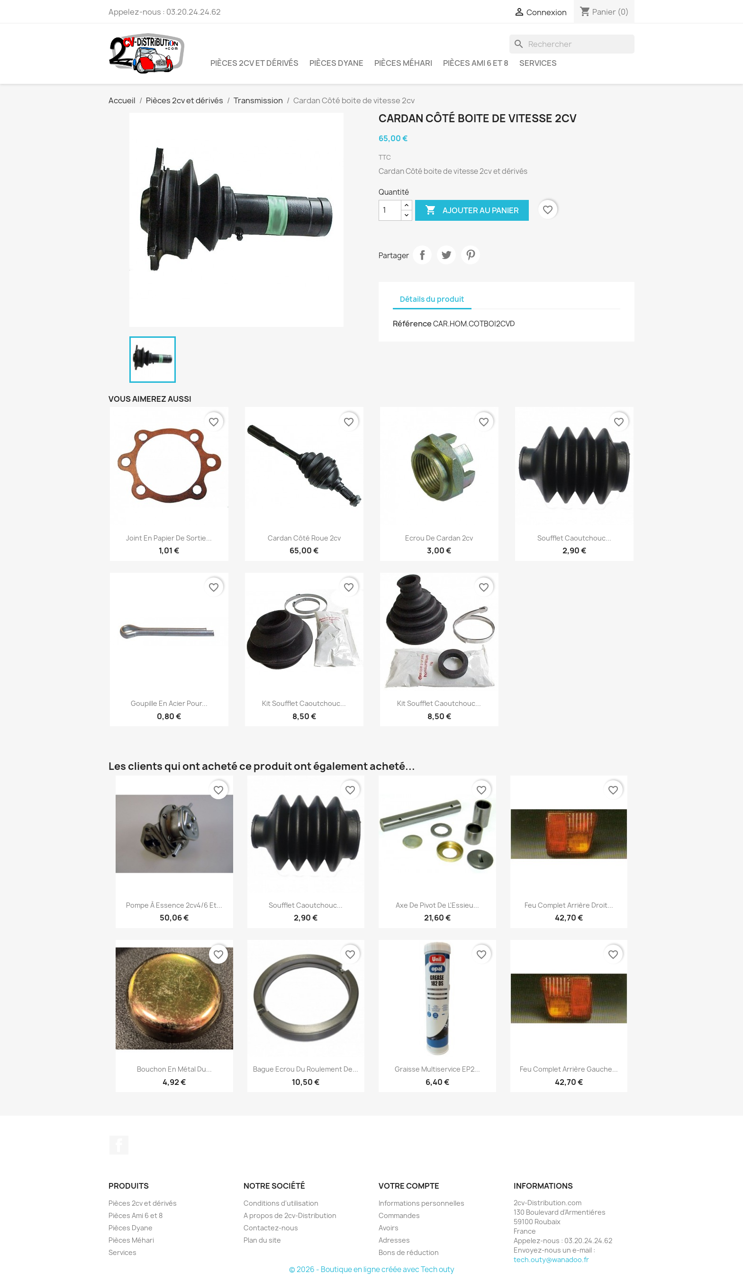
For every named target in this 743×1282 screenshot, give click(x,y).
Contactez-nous (271, 1227)
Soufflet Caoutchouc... (574, 537)
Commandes (399, 1215)
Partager (422, 254)
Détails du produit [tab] (432, 299)
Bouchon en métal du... (174, 1069)
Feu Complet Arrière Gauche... (569, 1069)
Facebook (118, 1145)
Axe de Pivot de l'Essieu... (437, 905)
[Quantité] (390, 210)
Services (538, 63)
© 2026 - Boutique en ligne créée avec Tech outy (371, 1269)
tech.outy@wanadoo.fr (551, 1259)
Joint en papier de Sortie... (169, 537)
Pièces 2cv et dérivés (254, 63)
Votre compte (409, 1186)
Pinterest (470, 254)
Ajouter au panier (472, 210)
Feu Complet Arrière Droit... (569, 905)
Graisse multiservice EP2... (437, 1069)
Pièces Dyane (336, 63)
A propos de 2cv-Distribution (290, 1215)
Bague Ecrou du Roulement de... (305, 1069)
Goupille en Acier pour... (169, 703)
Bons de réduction (409, 1252)
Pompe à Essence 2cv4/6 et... (174, 905)
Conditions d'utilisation (281, 1203)
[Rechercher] (571, 44)
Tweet (446, 254)
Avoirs (389, 1227)
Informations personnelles (421, 1203)
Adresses (394, 1240)
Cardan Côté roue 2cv (304, 537)
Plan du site (262, 1240)
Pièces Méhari (403, 63)
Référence (412, 323)
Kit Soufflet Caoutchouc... (304, 703)
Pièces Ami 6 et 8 (475, 63)
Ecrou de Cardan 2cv (439, 537)
